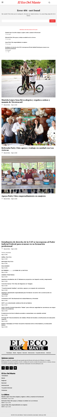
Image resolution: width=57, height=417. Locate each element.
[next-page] (8, 51)
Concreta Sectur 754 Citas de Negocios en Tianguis (16, 283)
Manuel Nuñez (7, 104)
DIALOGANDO (5, 266)
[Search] (52, 20)
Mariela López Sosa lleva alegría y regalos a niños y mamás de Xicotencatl (22, 32)
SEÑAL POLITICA (6, 257)
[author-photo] (2, 105)
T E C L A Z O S (6, 252)
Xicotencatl (4, 398)
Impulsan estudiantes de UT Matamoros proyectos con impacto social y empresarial (26, 279)
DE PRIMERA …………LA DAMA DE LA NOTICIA (14, 270)
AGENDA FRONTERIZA (7, 275)
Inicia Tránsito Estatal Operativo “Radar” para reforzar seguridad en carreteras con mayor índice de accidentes (28, 308)
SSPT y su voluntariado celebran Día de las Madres (16, 303)
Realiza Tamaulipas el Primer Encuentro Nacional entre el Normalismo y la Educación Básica (26, 324)
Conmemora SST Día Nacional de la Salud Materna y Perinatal (19, 298)
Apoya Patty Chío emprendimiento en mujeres (16, 42)
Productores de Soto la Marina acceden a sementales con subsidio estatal (23, 313)
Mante (3, 402)
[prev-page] (6, 51)
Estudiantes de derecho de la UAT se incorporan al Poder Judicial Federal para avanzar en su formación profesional (27, 48)
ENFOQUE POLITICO (7, 261)
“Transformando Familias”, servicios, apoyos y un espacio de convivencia (23, 288)
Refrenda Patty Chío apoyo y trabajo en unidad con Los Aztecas (20, 37)
